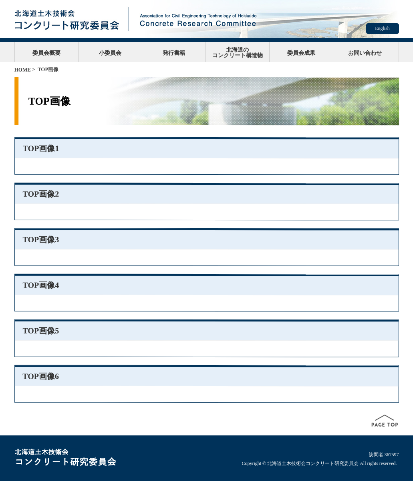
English (382, 28)
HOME (22, 70)
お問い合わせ (365, 53)
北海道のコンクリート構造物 (237, 52)
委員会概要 (46, 53)
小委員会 (110, 53)
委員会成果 (301, 53)
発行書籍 (174, 53)
